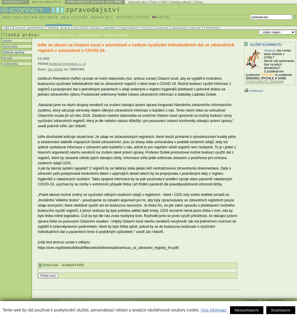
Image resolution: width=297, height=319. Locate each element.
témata (7, 58)
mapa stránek (275, 300)
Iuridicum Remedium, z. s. (67, 63)
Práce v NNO (158, 2)
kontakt (252, 300)
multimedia (10, 63)
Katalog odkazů (180, 2)
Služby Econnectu (266, 44)
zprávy (7, 40)
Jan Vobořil (55, 69)
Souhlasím (280, 310)
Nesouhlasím (247, 310)
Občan (198, 2)
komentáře (9, 46)
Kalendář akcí (137, 2)
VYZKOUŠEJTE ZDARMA (264, 81)
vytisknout (253, 90)
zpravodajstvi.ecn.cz (57, 35)
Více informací (214, 310)
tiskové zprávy (13, 52)
